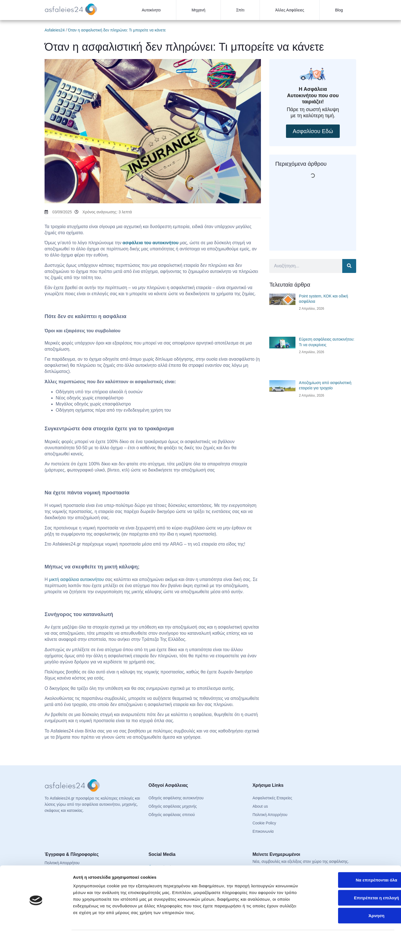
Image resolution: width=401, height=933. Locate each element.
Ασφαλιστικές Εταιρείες (272, 798)
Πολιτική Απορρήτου (270, 814)
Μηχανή (198, 10)
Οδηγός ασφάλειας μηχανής (172, 806)
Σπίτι (240, 10)
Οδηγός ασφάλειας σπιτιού (171, 814)
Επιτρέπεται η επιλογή (354, 878)
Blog (339, 10)
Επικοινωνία (263, 831)
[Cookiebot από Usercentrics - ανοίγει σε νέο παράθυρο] (36, 922)
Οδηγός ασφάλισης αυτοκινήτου (176, 798)
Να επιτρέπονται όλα (354, 860)
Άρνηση (354, 896)
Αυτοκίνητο (151, 10)
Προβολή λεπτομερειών (331, 922)
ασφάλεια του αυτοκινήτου (151, 242)
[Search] (349, 266)
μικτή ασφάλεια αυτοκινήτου (76, 579)
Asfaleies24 (55, 30)
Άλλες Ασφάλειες (289, 10)
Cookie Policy (264, 823)
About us (260, 806)
